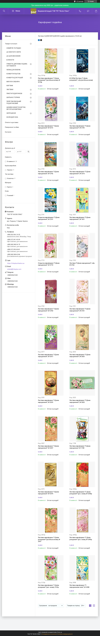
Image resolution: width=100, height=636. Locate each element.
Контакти (8, 132)
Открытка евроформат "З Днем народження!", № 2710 (49, 264)
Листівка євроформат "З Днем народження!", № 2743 (80, 127)
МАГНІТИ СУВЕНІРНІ (13, 81)
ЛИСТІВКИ (9, 89)
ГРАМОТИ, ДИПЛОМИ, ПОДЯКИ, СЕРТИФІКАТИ (16, 65)
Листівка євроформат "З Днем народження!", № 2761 (80, 310)
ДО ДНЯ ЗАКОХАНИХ (13, 56)
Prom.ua (59, 632)
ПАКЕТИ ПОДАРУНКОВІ (14, 93)
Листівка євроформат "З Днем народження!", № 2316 (80, 172)
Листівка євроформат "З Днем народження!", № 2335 (48, 401)
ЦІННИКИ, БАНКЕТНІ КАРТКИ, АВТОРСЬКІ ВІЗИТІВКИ (16, 108)
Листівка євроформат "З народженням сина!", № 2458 (79, 586)
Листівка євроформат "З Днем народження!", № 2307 (48, 447)
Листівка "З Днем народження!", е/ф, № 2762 (82, 264)
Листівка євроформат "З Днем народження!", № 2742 (48, 172)
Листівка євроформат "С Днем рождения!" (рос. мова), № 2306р (81, 493)
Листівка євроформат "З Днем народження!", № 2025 (80, 401)
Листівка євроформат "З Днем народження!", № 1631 (80, 218)
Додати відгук (88, 11)
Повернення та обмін (12, 127)
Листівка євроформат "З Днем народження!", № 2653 (80, 355)
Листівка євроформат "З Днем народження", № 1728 (80, 447)
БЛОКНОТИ (10, 60)
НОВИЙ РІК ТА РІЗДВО (13, 48)
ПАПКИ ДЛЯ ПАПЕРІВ (13, 70)
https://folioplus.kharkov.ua (15, 263)
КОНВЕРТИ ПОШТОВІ (13, 74)
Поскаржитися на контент (49, 634)
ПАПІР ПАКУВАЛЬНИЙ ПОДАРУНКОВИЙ (13, 102)
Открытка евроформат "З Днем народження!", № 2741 (49, 218)
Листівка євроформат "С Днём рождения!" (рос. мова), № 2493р (81, 538)
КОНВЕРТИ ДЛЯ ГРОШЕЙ (14, 77)
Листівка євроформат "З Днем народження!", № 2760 (48, 310)
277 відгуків (79, 1)
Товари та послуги (11, 44)
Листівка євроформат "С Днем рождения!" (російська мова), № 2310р (49, 80)
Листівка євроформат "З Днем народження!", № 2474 (48, 493)
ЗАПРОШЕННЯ (11, 113)
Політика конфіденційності (65, 634)
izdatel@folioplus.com (14, 269)
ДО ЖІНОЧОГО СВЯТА (13, 52)
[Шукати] (4, 11)
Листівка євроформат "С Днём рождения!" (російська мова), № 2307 (49, 539)
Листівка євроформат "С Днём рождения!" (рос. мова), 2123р (48, 586)
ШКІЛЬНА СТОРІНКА (13, 97)
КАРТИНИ (9, 85)
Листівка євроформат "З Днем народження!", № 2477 (48, 355)
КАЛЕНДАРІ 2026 (12, 117)
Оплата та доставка (11, 122)
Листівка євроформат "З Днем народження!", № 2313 (48, 127)
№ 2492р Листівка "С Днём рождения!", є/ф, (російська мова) (81, 79)
